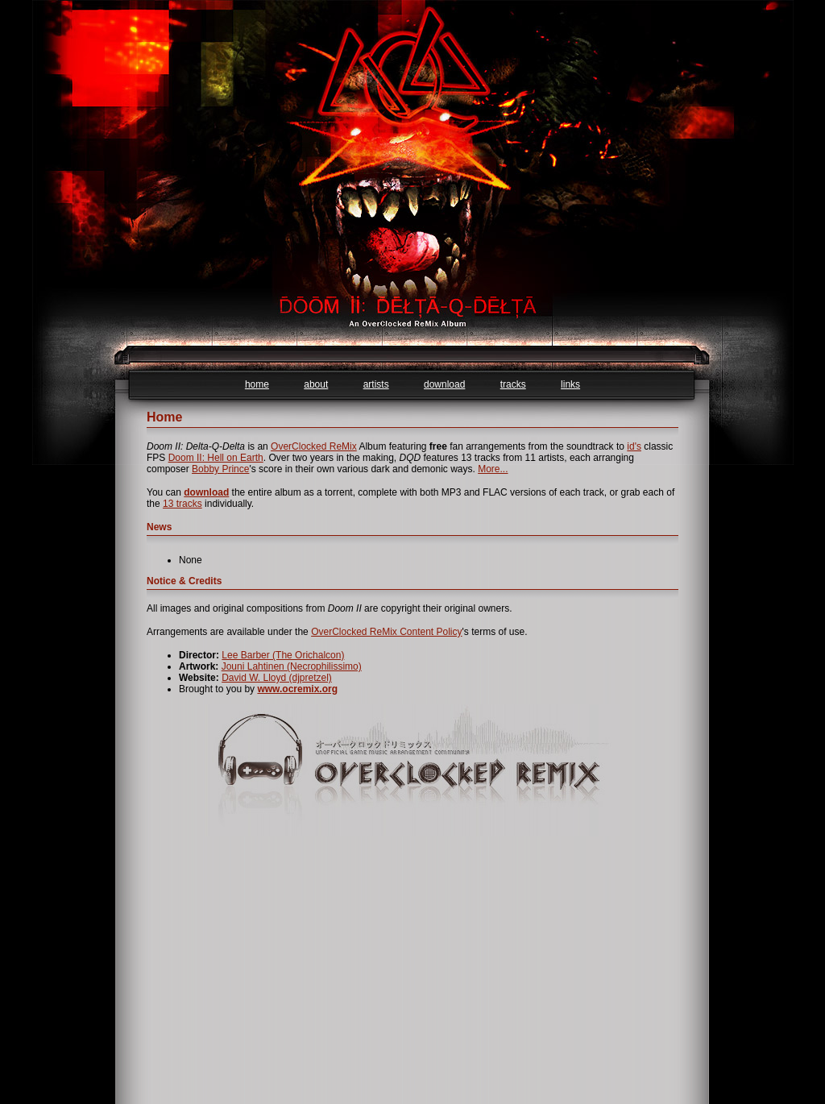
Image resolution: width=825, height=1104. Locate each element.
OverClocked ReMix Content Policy (386, 631)
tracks (513, 384)
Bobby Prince (220, 469)
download (444, 384)
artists (376, 384)
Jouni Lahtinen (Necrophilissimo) (292, 666)
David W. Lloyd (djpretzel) (277, 677)
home (257, 384)
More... (493, 469)
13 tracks (182, 503)
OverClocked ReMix (314, 446)
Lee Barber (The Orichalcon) (283, 655)
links (570, 384)
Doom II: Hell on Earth (215, 457)
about (316, 384)
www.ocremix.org (297, 689)
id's (634, 446)
